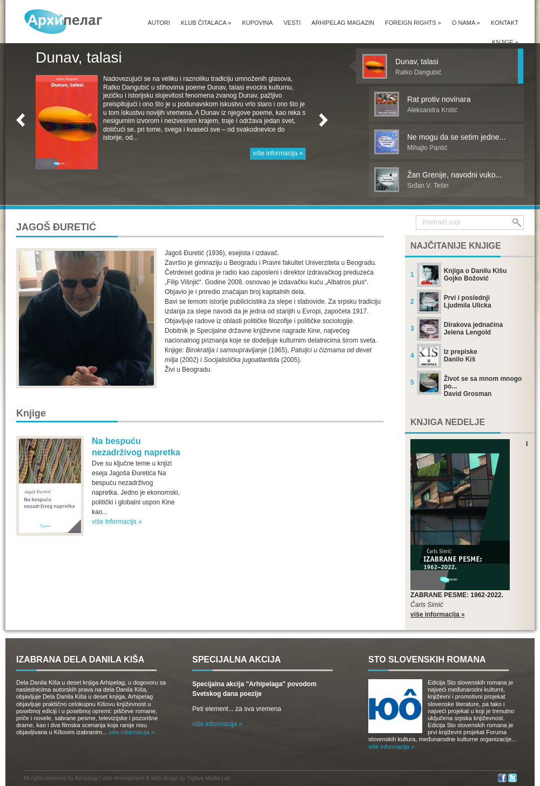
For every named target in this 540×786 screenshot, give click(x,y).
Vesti (292, 22)
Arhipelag (86, 778)
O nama (466, 22)
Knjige (505, 42)
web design (165, 778)
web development (123, 778)
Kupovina (257, 22)
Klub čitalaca (206, 22)
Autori (158, 22)
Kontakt (504, 22)
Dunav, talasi (79, 57)
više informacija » (278, 153)
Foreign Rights (413, 22)
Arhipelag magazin (343, 22)
